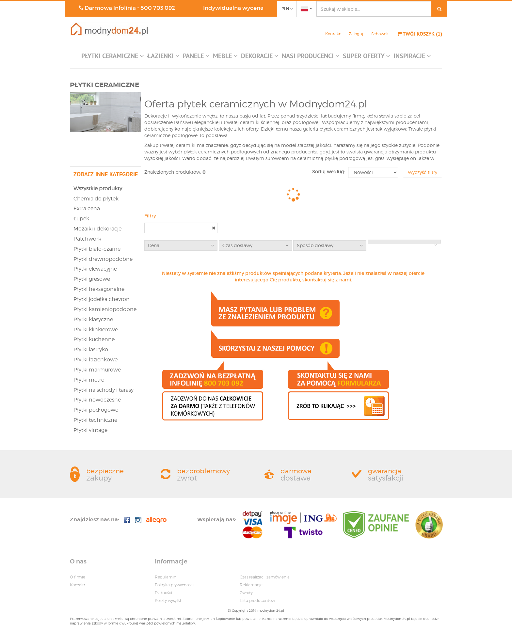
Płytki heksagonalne (98, 289)
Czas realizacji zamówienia (265, 577)
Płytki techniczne (95, 420)
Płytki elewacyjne (95, 269)
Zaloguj (356, 33)
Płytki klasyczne (93, 319)
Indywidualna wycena (233, 8)
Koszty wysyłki (168, 600)
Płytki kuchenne (94, 339)
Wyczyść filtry (422, 172)
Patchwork (87, 239)
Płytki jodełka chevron (101, 299)
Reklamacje (251, 584)
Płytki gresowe (91, 279)
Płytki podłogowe (95, 410)
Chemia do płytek (96, 199)
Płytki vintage (90, 430)
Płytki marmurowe (97, 370)
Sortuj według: (328, 171)
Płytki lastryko (90, 349)
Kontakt (333, 33)
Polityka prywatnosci (174, 584)
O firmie (77, 577)
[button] (112, 57)
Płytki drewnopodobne (103, 259)
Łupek (81, 218)
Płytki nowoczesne (97, 400)
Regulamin (165, 577)
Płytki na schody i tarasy (103, 390)
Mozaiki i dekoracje (97, 229)
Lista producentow (257, 600)
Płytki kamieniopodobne (104, 309)
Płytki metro (88, 380)
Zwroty (246, 592)
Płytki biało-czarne (96, 249)
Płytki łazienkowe (95, 359)
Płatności (163, 592)
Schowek (380, 33)
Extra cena (86, 208)
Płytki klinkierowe (95, 329)
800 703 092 (157, 8)
